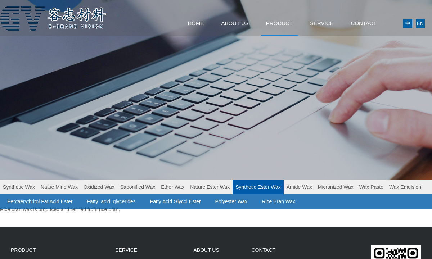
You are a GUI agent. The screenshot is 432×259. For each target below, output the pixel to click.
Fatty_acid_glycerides (111, 201)
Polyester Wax (231, 201)
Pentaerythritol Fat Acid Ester (39, 201)
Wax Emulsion (405, 187)
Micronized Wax (336, 187)
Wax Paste (371, 187)
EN (420, 23)
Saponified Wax (138, 187)
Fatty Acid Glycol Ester (175, 201)
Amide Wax (299, 187)
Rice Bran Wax (278, 201)
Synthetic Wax (19, 187)
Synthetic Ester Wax (258, 187)
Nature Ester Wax (210, 187)
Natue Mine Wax (59, 187)
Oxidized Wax (99, 187)
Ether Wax (172, 187)
